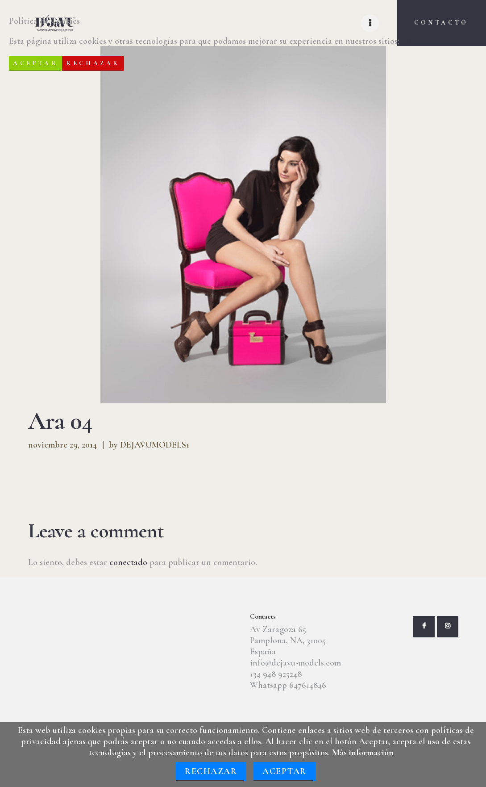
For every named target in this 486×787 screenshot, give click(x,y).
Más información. (433, 41)
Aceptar (284, 771)
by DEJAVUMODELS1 (149, 445)
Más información (363, 752)
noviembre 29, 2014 (62, 445)
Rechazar (211, 771)
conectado (128, 562)
